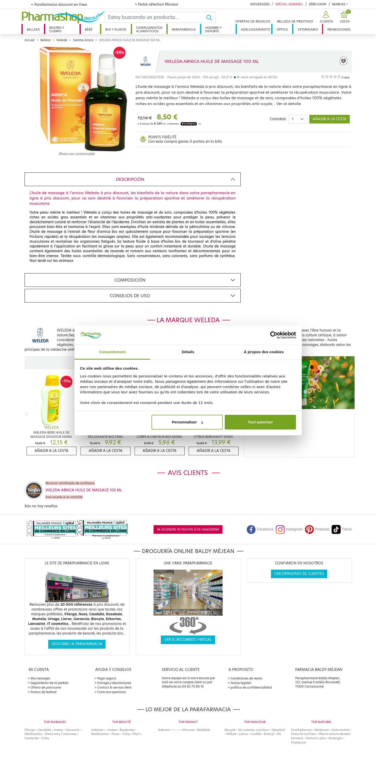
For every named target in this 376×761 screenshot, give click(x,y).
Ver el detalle (288, 103)
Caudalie (44, 730)
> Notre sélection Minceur (156, 4)
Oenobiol (278, 730)
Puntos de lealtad (44, 692)
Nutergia (335, 738)
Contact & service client (114, 687)
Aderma (97, 730)
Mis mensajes (40, 678)
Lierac (243, 734)
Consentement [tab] (112, 352)
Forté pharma (301, 730)
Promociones (338, 29)
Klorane (188, 730)
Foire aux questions (111, 692)
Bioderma (127, 730)
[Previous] (26, 414)
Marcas (338, 4)
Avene (58, 730)
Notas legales (241, 683)
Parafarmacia (184, 29)
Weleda (61, 40)
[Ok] (211, 17)
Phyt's (137, 734)
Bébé (88, 29)
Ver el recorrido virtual (188, 639)
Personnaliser (187, 422)
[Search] (155, 17)
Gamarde (31, 738)
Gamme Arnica (83, 40)
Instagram (289, 529)
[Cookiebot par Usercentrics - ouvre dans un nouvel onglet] (274, 335)
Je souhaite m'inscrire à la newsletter (188, 529)
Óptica (282, 29)
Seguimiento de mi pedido (50, 683)
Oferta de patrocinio (46, 687)
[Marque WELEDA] (145, 61)
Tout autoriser (260, 422)
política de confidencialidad (251, 687)
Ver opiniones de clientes (299, 573)
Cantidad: (278, 119)
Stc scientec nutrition (253, 730)
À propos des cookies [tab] (264, 352)
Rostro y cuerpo (56, 29)
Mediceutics (33, 734)
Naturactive (340, 730)
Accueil (29, 40)
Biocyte (229, 730)
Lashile (256, 734)
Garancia (72, 730)
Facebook (260, 529)
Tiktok (342, 529)
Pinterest (317, 529)
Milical (231, 734)
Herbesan (321, 730)
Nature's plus (316, 738)
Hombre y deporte (213, 29)
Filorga (29, 730)
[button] (326, 17)
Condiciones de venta (246, 678)
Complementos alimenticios (149, 29)
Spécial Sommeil (289, 4)
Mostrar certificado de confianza (70, 483)
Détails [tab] (188, 352)
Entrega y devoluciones (114, 683)
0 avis (345, 77)
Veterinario (307, 29)
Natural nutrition (303, 734)
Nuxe (115, 734)
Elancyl (269, 734)
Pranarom (298, 742)
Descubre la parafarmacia (77, 644)
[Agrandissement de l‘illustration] (77, 98)
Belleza (33, 29)
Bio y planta (116, 29)
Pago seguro (106, 678)
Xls (279, 734)
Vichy (45, 738)
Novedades (260, 4)
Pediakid (203, 730)
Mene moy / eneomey (60, 734)
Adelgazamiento (255, 29)
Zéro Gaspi (318, 4)
